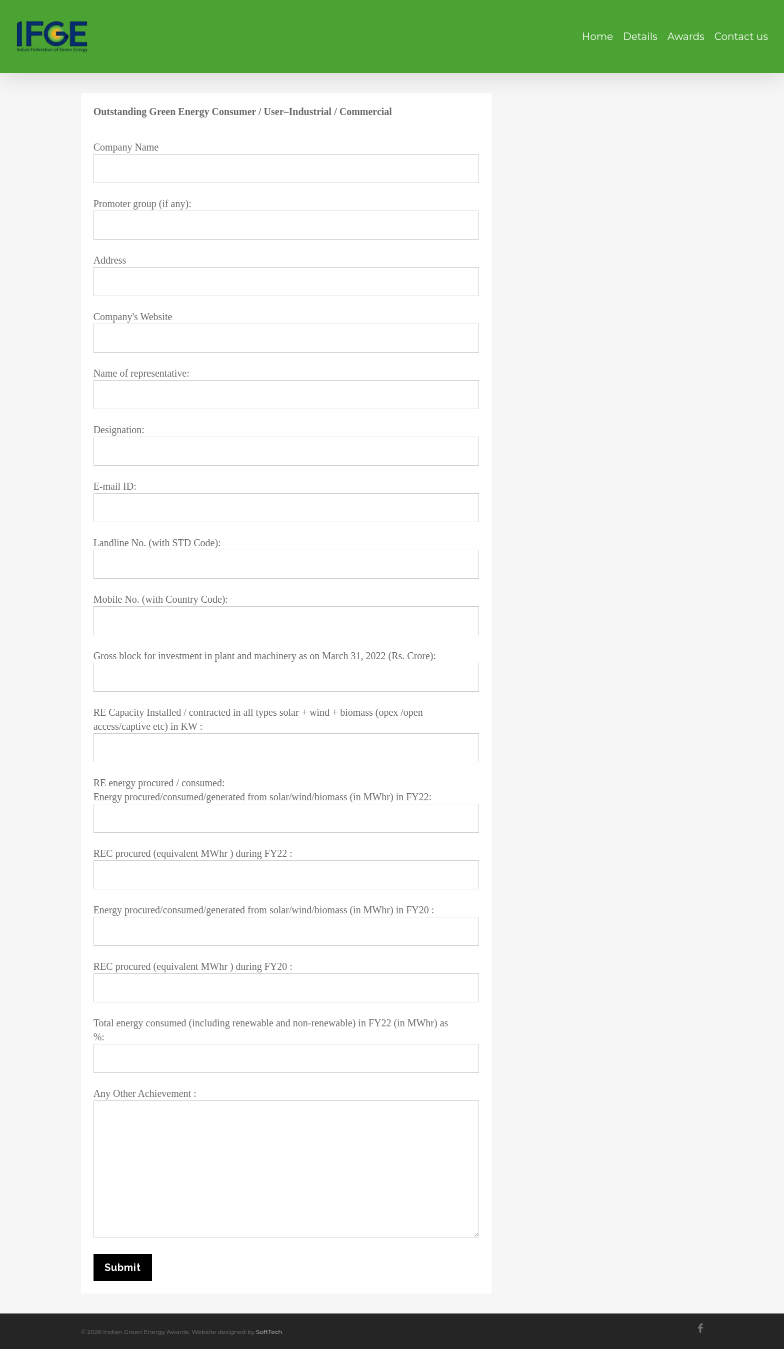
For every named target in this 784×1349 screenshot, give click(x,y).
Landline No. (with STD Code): (286, 558)
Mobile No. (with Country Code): (286, 614)
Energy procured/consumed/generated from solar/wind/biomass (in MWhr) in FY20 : (286, 925)
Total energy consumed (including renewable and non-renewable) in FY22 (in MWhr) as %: (286, 1045)
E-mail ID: (286, 501)
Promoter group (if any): (286, 219)
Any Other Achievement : (286, 1164)
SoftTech (269, 1331)
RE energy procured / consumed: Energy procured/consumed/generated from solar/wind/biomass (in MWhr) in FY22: (286, 805)
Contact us (741, 37)
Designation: (286, 445)
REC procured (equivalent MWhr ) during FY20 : (286, 981)
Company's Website (286, 332)
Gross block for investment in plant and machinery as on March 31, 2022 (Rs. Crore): (286, 671)
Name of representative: (286, 388)
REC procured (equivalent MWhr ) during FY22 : (286, 868)
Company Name (286, 162)
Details (640, 37)
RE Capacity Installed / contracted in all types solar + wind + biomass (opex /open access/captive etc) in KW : (286, 734)
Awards (686, 37)
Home (597, 37)
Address (286, 275)
